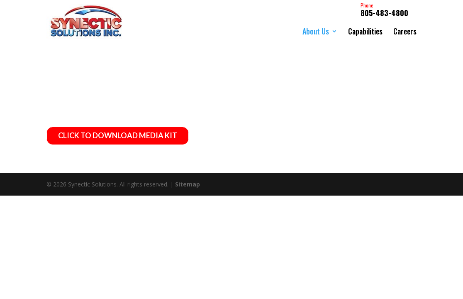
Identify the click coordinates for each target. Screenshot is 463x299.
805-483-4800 (384, 10)
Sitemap (187, 185)
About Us (315, 31)
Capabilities (365, 31)
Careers (405, 31)
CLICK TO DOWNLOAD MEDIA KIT (117, 136)
